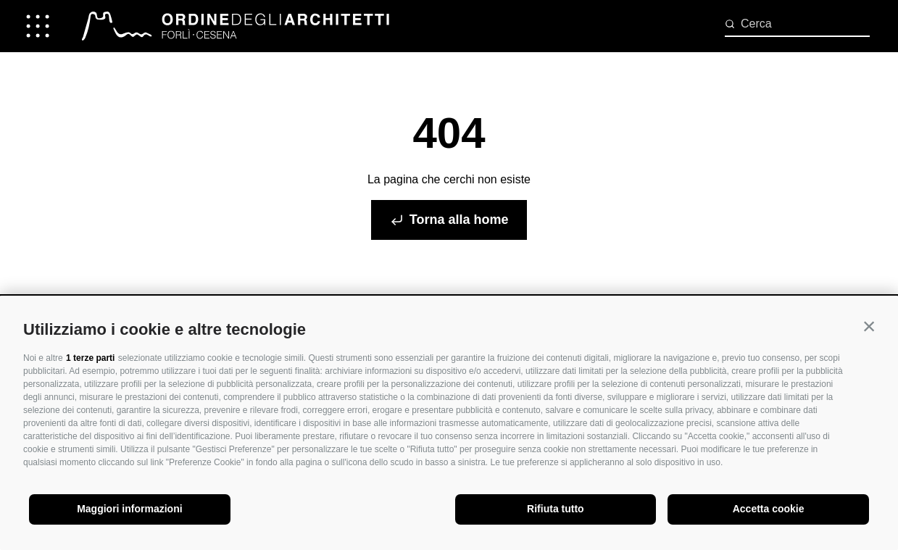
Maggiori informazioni (129, 508)
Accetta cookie (769, 508)
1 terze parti (90, 358)
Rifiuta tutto (555, 508)
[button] (869, 326)
